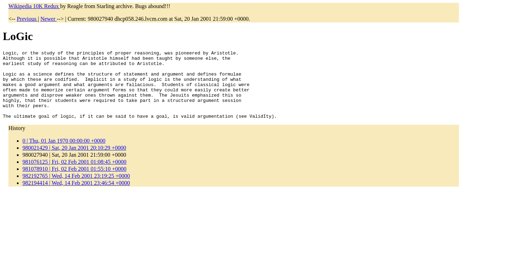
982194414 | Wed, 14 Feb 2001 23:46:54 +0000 (76, 197)
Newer (48, 19)
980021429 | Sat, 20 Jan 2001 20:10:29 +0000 (74, 161)
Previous (27, 19)
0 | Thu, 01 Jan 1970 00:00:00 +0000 (63, 154)
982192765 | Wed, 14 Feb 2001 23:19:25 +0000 (76, 190)
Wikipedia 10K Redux (34, 6)
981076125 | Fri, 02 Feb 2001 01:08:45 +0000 (74, 176)
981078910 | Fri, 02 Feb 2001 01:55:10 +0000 (74, 183)
